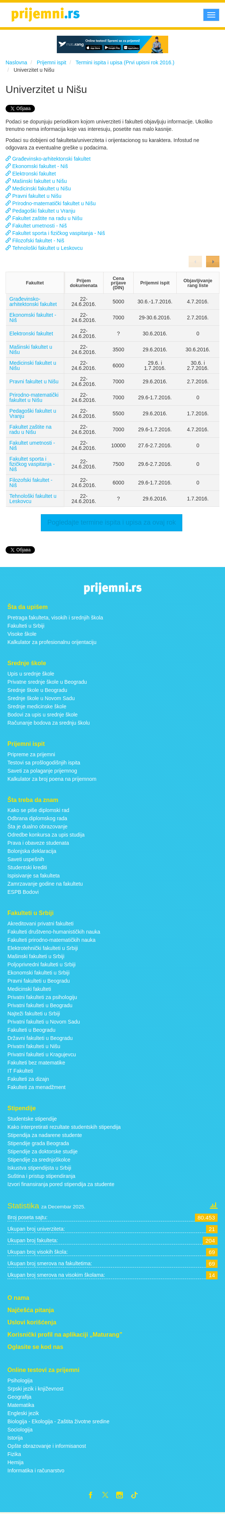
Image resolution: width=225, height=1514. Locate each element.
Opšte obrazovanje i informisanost (46, 1446)
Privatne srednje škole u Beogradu (47, 682)
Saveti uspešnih (25, 859)
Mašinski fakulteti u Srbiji (35, 956)
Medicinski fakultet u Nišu (32, 365)
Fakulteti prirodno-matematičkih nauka (51, 940)
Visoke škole (21, 634)
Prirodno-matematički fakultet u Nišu (33, 397)
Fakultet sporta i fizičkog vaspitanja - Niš (32, 464)
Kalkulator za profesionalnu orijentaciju (52, 642)
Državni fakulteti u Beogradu (40, 1038)
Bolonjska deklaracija (31, 851)
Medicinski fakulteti (29, 989)
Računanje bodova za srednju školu (48, 723)
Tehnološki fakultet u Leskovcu (32, 498)
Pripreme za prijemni (31, 754)
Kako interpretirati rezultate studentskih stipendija (64, 1127)
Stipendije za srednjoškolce (39, 1159)
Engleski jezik (23, 1413)
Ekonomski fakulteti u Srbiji (38, 972)
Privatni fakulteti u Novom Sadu (43, 1021)
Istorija (15, 1438)
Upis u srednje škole (30, 673)
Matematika (20, 1405)
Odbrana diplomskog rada (37, 818)
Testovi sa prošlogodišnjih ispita (43, 762)
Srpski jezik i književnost (35, 1388)
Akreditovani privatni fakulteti (40, 923)
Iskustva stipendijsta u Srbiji (39, 1168)
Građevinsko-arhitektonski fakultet (33, 301)
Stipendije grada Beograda (38, 1143)
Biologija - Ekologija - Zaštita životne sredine (58, 1421)
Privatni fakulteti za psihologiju (42, 997)
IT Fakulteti (20, 1071)
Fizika (14, 1454)
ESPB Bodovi (23, 892)
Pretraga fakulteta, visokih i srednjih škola (55, 617)
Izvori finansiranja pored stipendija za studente (60, 1184)
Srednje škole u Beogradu (37, 690)
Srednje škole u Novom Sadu (41, 698)
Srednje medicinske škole (36, 706)
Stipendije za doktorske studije (42, 1151)
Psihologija (20, 1380)
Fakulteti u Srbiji (26, 626)
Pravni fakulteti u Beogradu (38, 981)
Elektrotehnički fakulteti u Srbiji (42, 948)
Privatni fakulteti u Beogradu (39, 1005)
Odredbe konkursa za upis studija (46, 834)
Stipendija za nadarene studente (44, 1135)
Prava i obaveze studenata (38, 843)
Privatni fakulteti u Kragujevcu (41, 1054)
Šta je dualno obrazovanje (37, 826)
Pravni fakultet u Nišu (33, 381)
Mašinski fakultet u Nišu (30, 349)
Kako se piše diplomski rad (38, 810)
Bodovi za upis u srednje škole (42, 714)
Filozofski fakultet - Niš (30, 482)
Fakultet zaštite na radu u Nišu (30, 429)
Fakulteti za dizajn (28, 1079)
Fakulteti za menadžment (36, 1087)
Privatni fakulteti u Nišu (33, 1046)
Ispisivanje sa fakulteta (33, 875)
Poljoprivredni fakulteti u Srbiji (41, 964)
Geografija (19, 1397)
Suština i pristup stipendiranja (41, 1176)
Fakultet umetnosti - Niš (32, 445)
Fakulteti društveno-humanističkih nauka (53, 932)
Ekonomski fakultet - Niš (32, 317)
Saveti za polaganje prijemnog (42, 771)
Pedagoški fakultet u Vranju (32, 413)
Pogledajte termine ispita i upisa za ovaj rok (111, 522)
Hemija (15, 1462)
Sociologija (20, 1429)
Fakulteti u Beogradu (31, 1030)
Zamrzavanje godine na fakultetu (45, 884)
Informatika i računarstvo (35, 1470)
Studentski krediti (27, 867)
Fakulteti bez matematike (36, 1062)
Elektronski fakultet (31, 333)
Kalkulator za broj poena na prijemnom (52, 779)
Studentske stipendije (32, 1119)
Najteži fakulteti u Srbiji (33, 1013)
